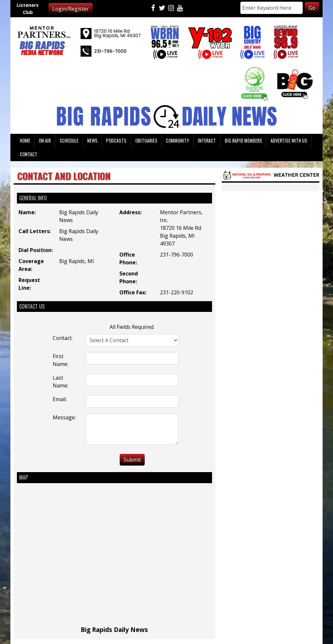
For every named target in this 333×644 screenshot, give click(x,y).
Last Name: (60, 381)
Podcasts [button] (116, 140)
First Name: (60, 360)
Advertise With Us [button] (289, 140)
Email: (60, 399)
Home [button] (25, 140)
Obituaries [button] (146, 140)
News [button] (92, 140)
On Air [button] (45, 140)
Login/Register (70, 8)
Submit (132, 459)
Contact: (63, 338)
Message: (64, 417)
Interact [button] (207, 140)
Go (312, 7)
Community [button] (177, 140)
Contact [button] (28, 154)
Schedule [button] (69, 140)
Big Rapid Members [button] (243, 140)
